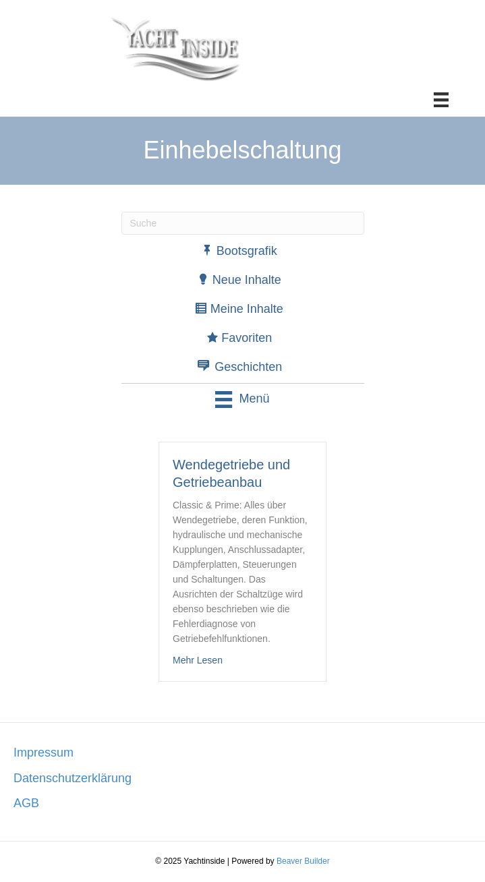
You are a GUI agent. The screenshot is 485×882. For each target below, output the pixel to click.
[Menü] (441, 100)
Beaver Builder (303, 861)
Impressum (43, 752)
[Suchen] (242, 223)
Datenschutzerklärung (72, 778)
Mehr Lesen (198, 660)
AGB (26, 803)
